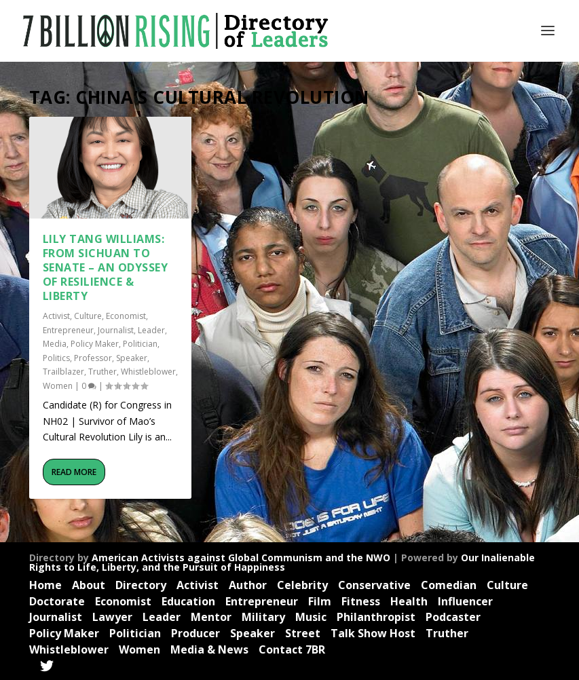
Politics (56, 358)
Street (302, 633)
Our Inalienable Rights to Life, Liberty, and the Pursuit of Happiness (282, 562)
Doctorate (57, 601)
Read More (74, 472)
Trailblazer (63, 371)
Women (58, 386)
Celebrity (302, 585)
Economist (126, 316)
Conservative (374, 585)
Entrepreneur (68, 330)
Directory (140, 585)
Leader (151, 330)
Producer (195, 633)
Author (248, 585)
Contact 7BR (292, 649)
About (88, 585)
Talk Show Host (373, 633)
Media (55, 344)
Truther (102, 371)
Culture (88, 316)
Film (319, 601)
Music (310, 616)
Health (409, 601)
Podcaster (453, 616)
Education (188, 601)
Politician (140, 344)
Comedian (449, 585)
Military (263, 616)
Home (45, 585)
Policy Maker (95, 344)
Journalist (116, 330)
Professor (93, 358)
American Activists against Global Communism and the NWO (241, 557)
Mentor (211, 616)
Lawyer (112, 616)
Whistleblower (148, 371)
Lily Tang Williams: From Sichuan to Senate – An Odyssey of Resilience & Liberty (105, 267)
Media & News (209, 649)
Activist (56, 316)
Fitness (360, 601)
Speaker (131, 358)
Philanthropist (376, 616)
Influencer (465, 601)
